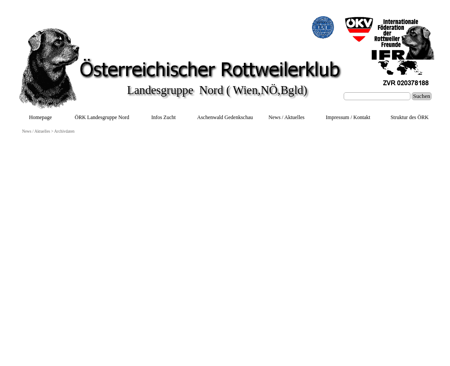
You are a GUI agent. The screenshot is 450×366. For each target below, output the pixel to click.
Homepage (40, 117)
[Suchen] (377, 96)
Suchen (421, 96)
